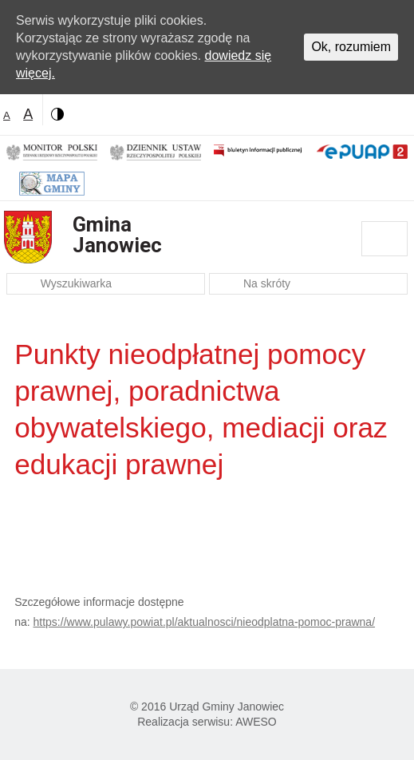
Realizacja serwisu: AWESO (207, 721)
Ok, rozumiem (351, 46)
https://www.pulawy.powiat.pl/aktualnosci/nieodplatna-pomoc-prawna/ (205, 622)
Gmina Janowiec (117, 234)
